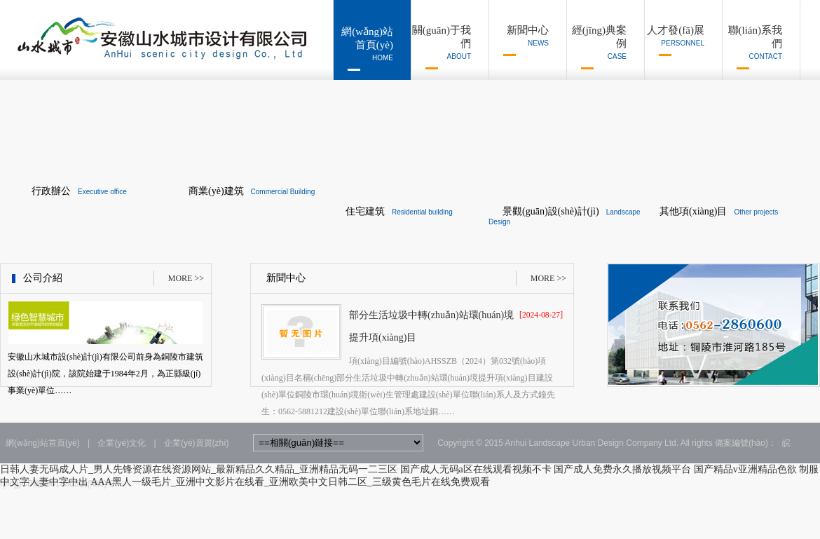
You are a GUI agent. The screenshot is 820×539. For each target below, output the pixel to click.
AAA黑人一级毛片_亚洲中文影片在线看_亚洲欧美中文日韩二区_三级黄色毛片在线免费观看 (290, 482)
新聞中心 (519, 40)
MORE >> (186, 278)
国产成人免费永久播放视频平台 (622, 469)
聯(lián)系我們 (752, 47)
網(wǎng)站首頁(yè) (363, 48)
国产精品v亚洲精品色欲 (745, 469)
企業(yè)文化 (121, 443)
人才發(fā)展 (674, 40)
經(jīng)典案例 (597, 47)
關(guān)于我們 (441, 47)
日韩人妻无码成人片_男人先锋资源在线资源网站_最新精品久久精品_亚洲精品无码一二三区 (198, 469)
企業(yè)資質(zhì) (196, 443)
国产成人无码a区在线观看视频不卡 (476, 469)
